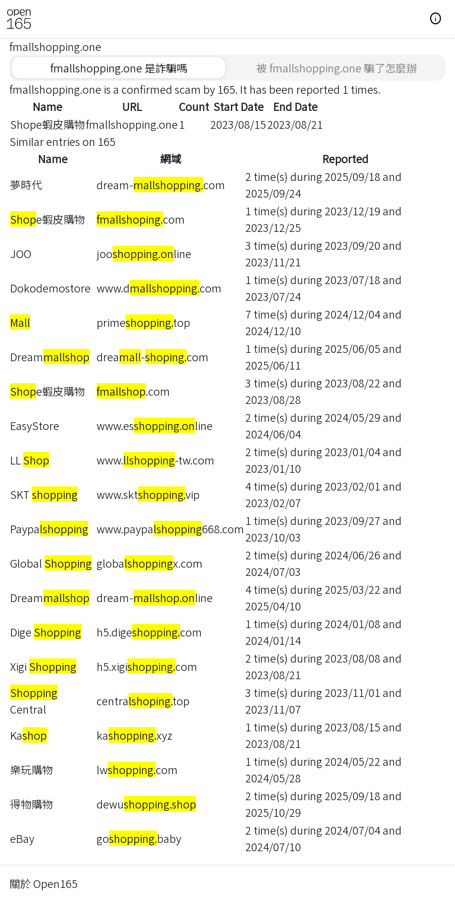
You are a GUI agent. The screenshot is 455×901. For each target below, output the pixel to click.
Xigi (43, 666)
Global (51, 563)
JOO (20, 253)
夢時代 (26, 184)
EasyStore (34, 425)
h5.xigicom (147, 666)
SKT (44, 494)
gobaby (139, 838)
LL (29, 459)
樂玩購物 (31, 769)
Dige (45, 631)
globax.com (150, 563)
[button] (436, 19)
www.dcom (159, 287)
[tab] (118, 67)
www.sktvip (148, 494)
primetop (143, 322)
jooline (144, 253)
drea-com (153, 356)
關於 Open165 (43, 883)
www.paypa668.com (170, 528)
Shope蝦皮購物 (47, 124)
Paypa (49, 528)
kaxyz (134, 735)
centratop (143, 700)
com (141, 219)
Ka (28, 735)
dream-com (161, 184)
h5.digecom (149, 631)
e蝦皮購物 (47, 219)
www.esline (155, 425)
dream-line (155, 597)
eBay (22, 838)
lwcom (137, 769)
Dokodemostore (50, 287)
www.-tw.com (155, 459)
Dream (49, 356)
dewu (146, 803)
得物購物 (31, 803)
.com (133, 391)
